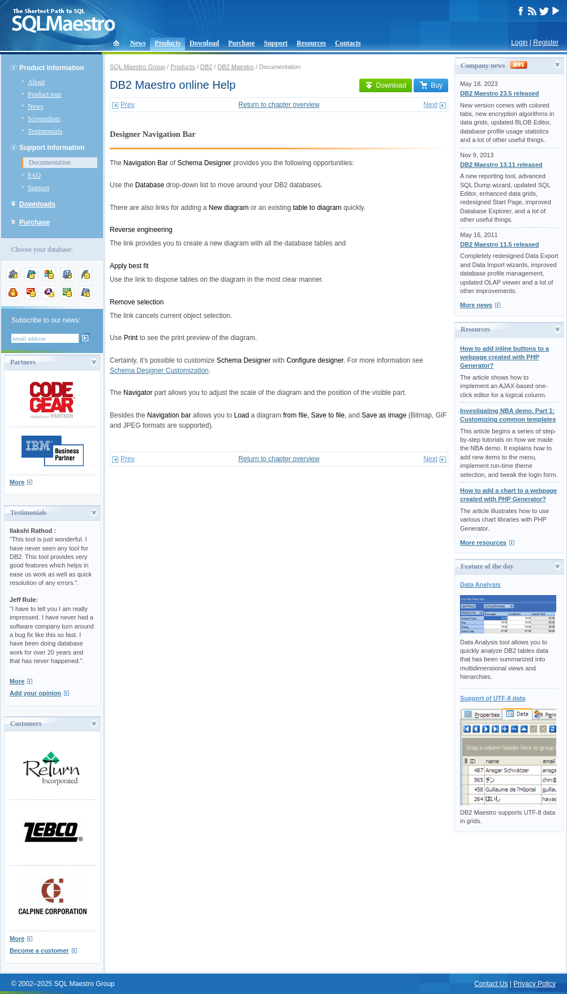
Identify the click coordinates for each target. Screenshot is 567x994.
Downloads (37, 204)
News (137, 43)
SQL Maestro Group (137, 66)
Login (519, 42)
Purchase (241, 43)
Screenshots (44, 119)
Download (204, 43)
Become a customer (39, 950)
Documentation (50, 162)
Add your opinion (35, 693)
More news (476, 305)
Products (167, 43)
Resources (311, 43)
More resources (483, 542)
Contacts (347, 43)
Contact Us (491, 984)
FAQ (34, 175)
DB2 (206, 66)
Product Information (51, 68)
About (36, 82)
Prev (128, 105)
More (17, 482)
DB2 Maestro (235, 66)
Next (430, 105)
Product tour (45, 94)
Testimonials (45, 131)
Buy (431, 85)
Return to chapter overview (278, 105)
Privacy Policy (534, 984)
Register (546, 42)
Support (275, 43)
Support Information (51, 148)
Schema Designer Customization (159, 371)
